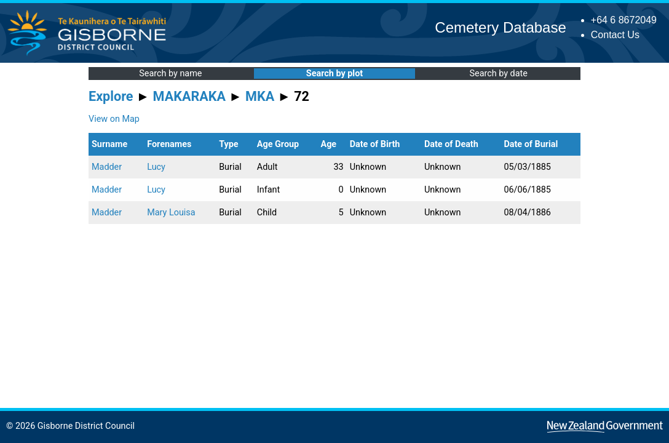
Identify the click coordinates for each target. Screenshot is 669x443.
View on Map (114, 119)
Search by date (498, 73)
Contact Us (615, 35)
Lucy (156, 167)
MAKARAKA (189, 96)
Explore (111, 96)
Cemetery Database (500, 27)
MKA (259, 96)
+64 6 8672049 (624, 20)
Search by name (170, 73)
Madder (107, 167)
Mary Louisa (171, 212)
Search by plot (334, 73)
